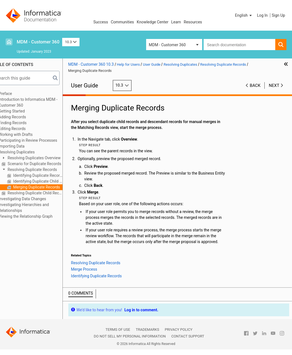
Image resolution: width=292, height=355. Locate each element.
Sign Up (278, 15)
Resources (193, 22)
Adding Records (23, 117)
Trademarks (147, 335)
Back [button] (255, 85)
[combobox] (239, 44)
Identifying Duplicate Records (48, 175)
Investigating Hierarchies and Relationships (34, 207)
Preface (16, 93)
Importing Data (22, 146)
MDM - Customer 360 (38, 42)
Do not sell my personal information (130, 342)
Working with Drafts (26, 134)
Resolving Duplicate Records (42, 169)
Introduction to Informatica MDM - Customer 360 (38, 102)
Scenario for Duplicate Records (44, 163)
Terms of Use (117, 335)
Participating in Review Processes (38, 140)
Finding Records (23, 123)
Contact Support (187, 342)
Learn (176, 22)
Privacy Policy (178, 335)
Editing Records (22, 128)
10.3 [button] (71, 42)
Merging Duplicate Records (47, 187)
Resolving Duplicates (27, 152)
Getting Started (22, 111)
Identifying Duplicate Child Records (48, 181)
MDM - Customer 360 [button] (167, 45)
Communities (122, 22)
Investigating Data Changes (33, 199)
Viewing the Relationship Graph (36, 216)
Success (100, 22)
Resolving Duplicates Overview (44, 158)
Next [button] (274, 85)
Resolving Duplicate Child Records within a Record (45, 193)
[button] (244, 15)
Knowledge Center (152, 22)
